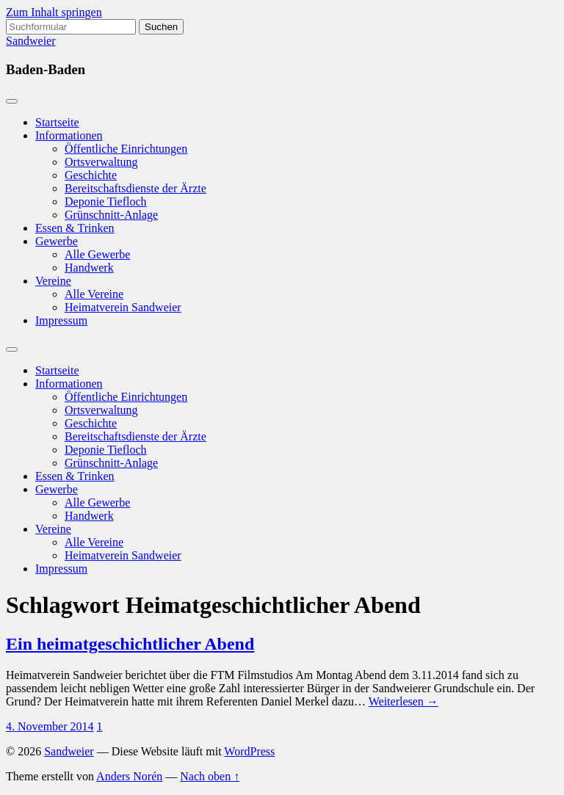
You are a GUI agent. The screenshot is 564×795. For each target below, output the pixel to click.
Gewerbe (56, 241)
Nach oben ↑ (209, 776)
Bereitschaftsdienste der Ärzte (135, 188)
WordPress (249, 751)
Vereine (53, 281)
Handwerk (89, 267)
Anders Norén (129, 776)
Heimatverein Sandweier (123, 307)
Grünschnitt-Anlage (111, 214)
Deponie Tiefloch (106, 201)
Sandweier (31, 41)
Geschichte (91, 175)
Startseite (57, 122)
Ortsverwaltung (101, 162)
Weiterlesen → (403, 701)
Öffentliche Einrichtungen (126, 148)
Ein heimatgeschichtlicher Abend (130, 643)
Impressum (61, 320)
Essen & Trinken (75, 228)
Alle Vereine (94, 294)
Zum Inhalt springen (54, 12)
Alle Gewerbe (97, 254)
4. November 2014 (50, 726)
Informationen (69, 135)
